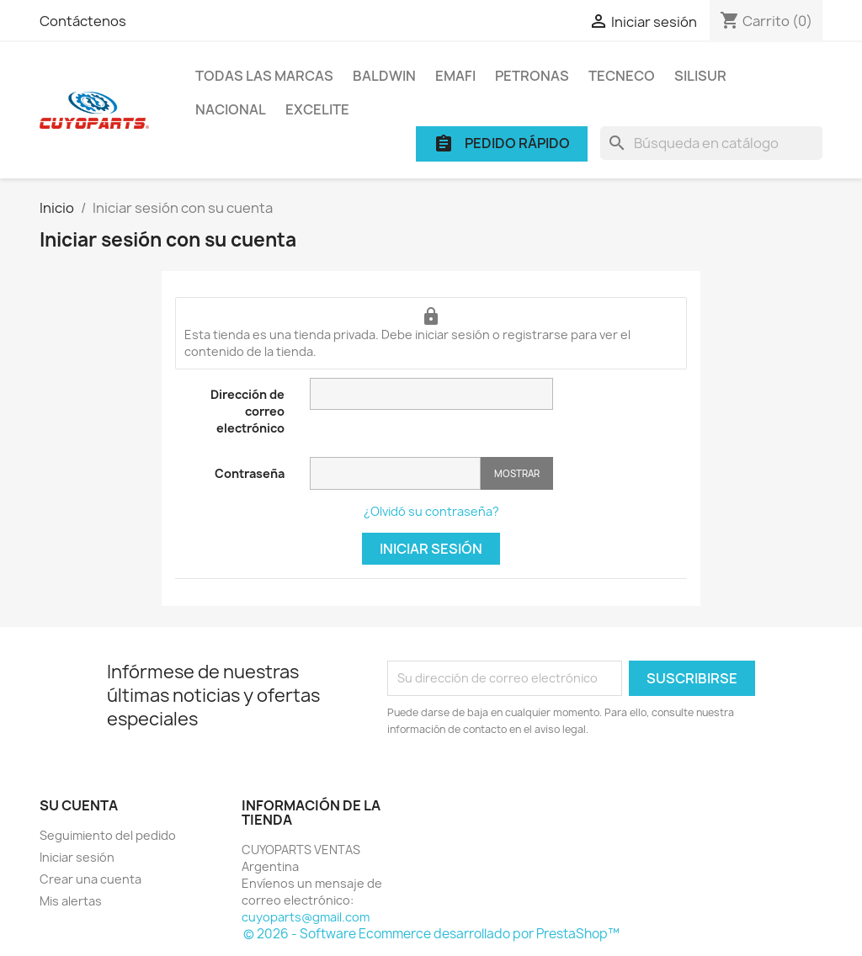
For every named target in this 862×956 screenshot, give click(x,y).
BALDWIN (384, 75)
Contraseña (250, 473)
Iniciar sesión (431, 548)
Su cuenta (79, 805)
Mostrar (517, 473)
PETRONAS (532, 75)
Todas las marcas (264, 75)
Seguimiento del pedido (108, 835)
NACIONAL (230, 109)
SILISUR (700, 75)
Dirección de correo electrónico (247, 411)
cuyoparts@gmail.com (306, 917)
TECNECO (621, 75)
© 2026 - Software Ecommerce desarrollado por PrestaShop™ (431, 934)
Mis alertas (71, 901)
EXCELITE (317, 109)
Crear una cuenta (90, 879)
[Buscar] (711, 143)
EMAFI (455, 75)
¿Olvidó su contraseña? (431, 511)
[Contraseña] (395, 473)
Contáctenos (83, 21)
